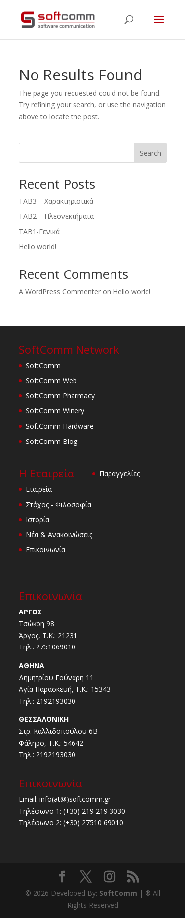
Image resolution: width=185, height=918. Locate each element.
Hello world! (37, 246)
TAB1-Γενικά (39, 231)
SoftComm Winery (55, 410)
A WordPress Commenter (60, 291)
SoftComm (43, 365)
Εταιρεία (39, 489)
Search (150, 153)
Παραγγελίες (119, 473)
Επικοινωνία (45, 549)
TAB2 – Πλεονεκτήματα (56, 216)
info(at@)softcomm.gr (75, 799)
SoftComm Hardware (60, 426)
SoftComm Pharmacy (60, 395)
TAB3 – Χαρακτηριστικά (56, 200)
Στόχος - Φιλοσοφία (58, 504)
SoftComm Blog (51, 441)
